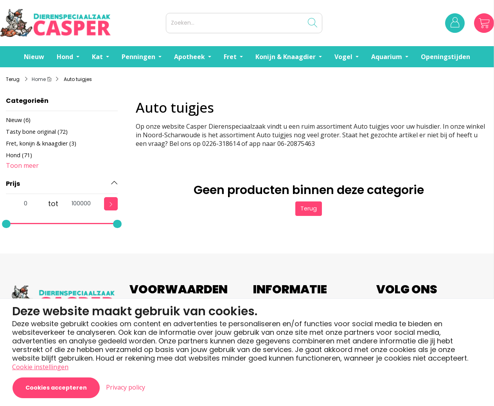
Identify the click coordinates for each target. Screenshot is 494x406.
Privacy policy (125, 387)
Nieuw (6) (18, 120)
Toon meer (22, 165)
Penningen (139, 56)
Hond (66, 56)
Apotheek (190, 56)
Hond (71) (19, 155)
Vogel (344, 56)
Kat (98, 56)
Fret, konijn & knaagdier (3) (41, 143)
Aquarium (387, 56)
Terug (308, 208)
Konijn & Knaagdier (286, 56)
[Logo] (81, 23)
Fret (231, 56)
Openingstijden (445, 56)
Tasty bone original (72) (37, 131)
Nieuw (34, 56)
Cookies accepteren (56, 388)
